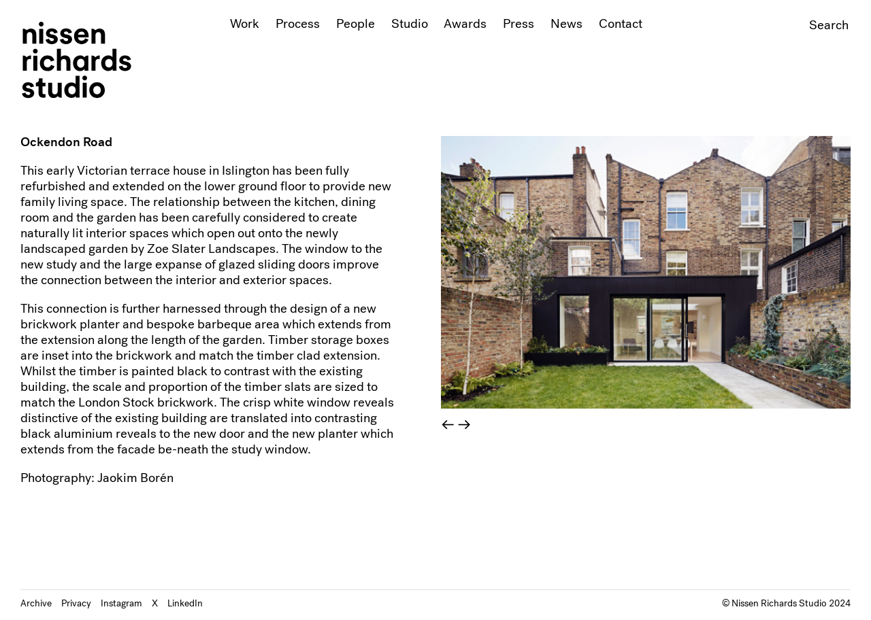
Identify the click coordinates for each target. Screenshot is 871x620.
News (566, 23)
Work (244, 23)
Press (518, 23)
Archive (36, 603)
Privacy (76, 603)
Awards (465, 23)
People (355, 23)
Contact (620, 23)
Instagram (121, 603)
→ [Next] (464, 425)
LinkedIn (185, 603)
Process (298, 23)
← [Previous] (448, 425)
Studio (409, 23)
